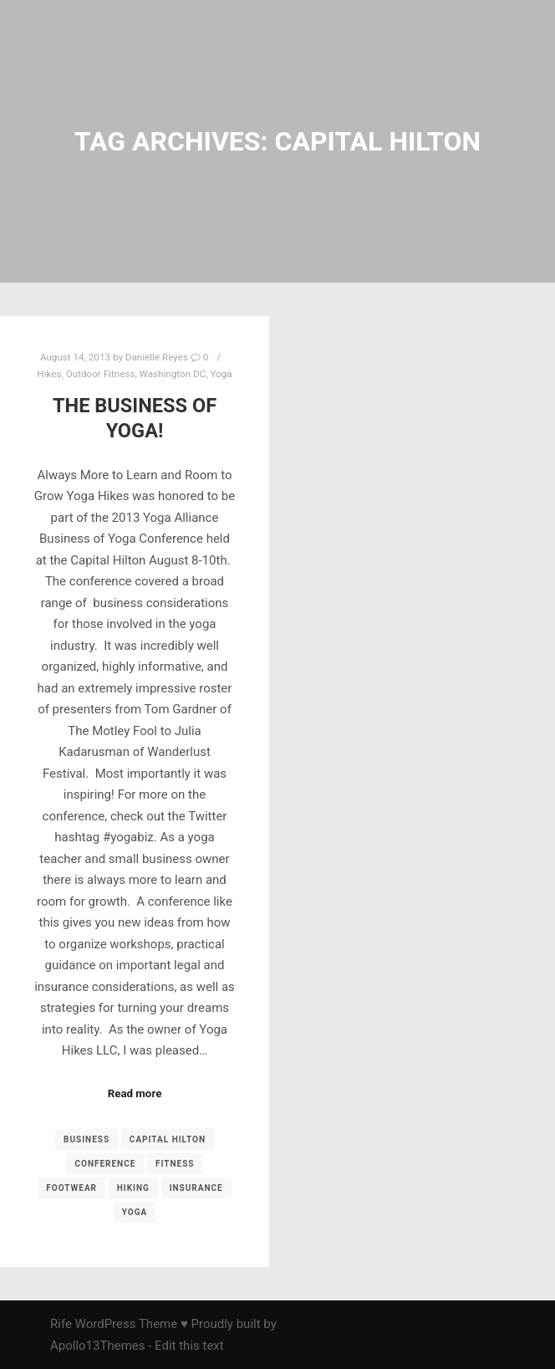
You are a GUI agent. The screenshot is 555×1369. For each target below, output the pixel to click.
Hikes (49, 374)
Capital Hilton (168, 1139)
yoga (134, 1212)
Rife (61, 1323)
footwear (71, 1188)
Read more (135, 1093)
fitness (174, 1163)
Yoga (221, 374)
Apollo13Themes (97, 1345)
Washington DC (173, 374)
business (86, 1139)
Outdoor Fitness (100, 374)
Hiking (133, 1188)
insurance (196, 1188)
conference (104, 1163)
